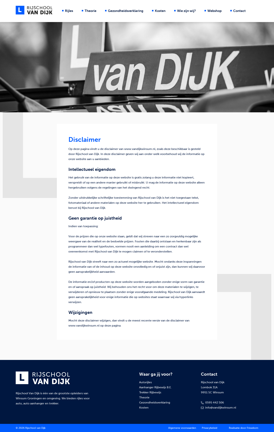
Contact (239, 11)
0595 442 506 (212, 402)
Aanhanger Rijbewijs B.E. (155, 387)
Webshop (214, 11)
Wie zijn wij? (186, 11)
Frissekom (252, 427)
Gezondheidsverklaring (125, 11)
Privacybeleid (209, 427)
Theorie (90, 11)
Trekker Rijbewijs (150, 392)
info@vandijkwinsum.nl (218, 407)
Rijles (69, 11)
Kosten (160, 11)
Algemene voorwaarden (182, 427)
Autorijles (145, 382)
